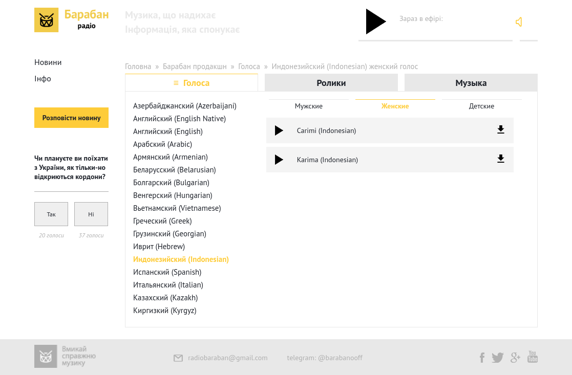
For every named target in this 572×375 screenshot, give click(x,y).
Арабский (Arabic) (162, 144)
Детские (481, 106)
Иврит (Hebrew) (159, 246)
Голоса (249, 66)
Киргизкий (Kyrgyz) (165, 310)
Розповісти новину (72, 117)
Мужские (309, 106)
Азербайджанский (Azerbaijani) (185, 106)
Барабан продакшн (195, 66)
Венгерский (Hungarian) (173, 195)
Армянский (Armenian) (170, 157)
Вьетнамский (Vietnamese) (177, 208)
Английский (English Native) (179, 118)
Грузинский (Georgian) (169, 233)
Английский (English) (168, 131)
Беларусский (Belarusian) (174, 169)
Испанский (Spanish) (167, 272)
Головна (138, 66)
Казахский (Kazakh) (165, 297)
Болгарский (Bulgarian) (171, 182)
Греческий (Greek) (162, 221)
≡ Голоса (191, 83)
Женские (395, 106)
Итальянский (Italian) (168, 285)
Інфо (42, 78)
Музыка (470, 83)
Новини (47, 62)
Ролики (331, 83)
